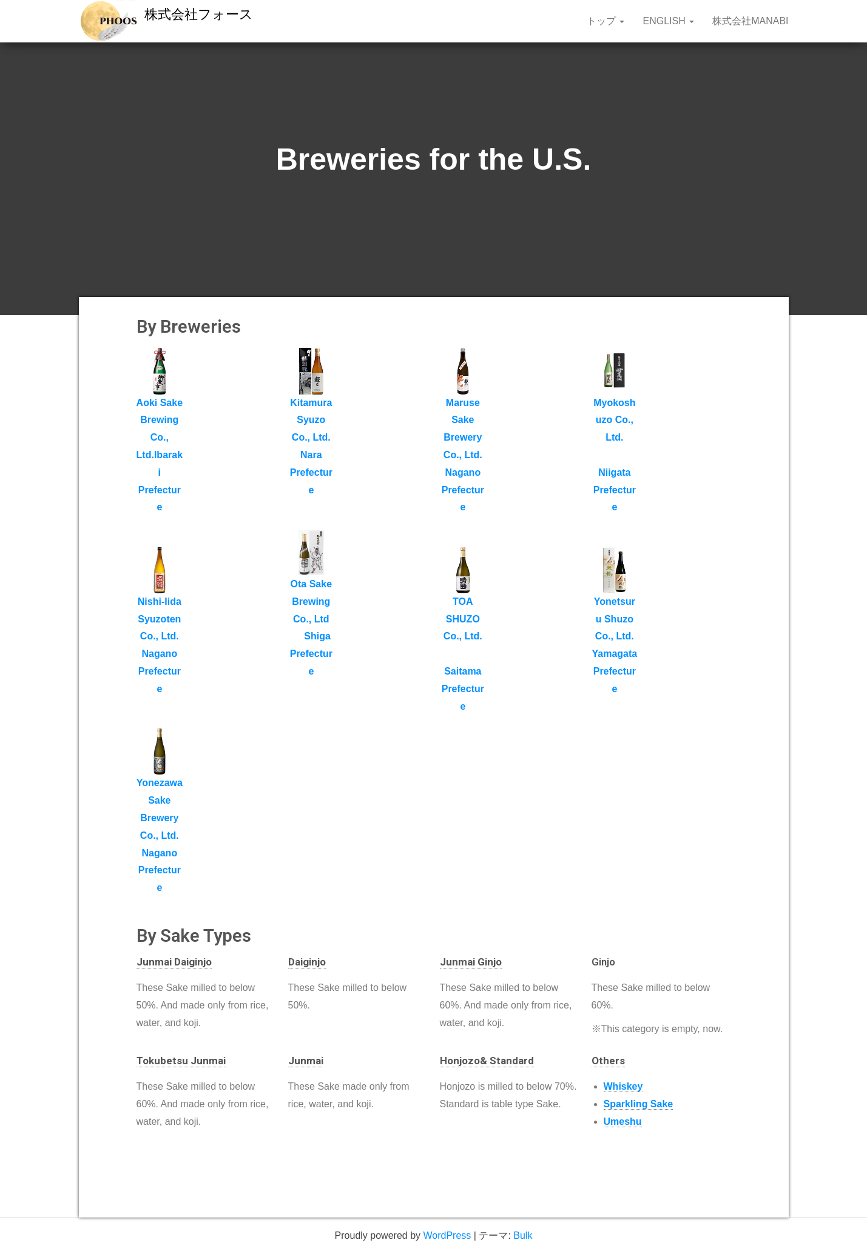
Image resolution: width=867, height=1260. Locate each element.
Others (608, 1061)
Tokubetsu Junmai (181, 1061)
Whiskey (623, 1086)
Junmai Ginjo (471, 962)
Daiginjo (307, 962)
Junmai (305, 1061)
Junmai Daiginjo (174, 962)
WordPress (447, 1235)
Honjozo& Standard (487, 1061)
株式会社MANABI (750, 21)
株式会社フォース (198, 14)
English (668, 21)
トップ (605, 21)
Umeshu (623, 1121)
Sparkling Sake (638, 1104)
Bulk (522, 1235)
